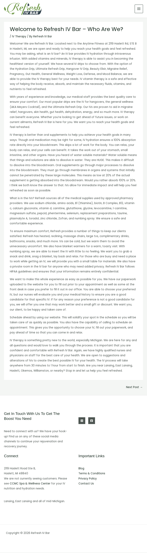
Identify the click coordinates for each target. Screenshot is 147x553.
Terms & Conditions (91, 474)
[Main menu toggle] (139, 9)
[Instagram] (81, 421)
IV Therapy (19, 37)
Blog (81, 469)
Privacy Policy (87, 479)
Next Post (134, 388)
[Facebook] (91, 421)
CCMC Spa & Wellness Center (30, 484)
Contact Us (86, 484)
